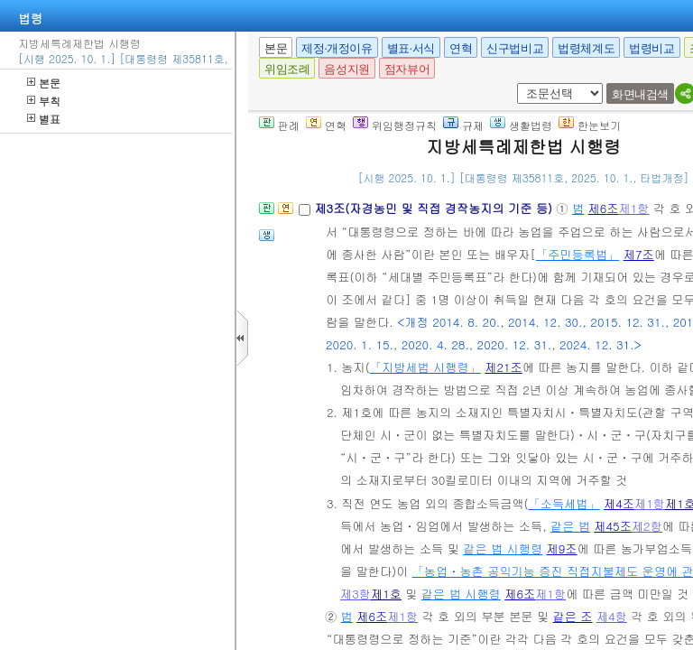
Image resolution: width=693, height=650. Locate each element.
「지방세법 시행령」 (425, 367)
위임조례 (287, 69)
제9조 (562, 548)
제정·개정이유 (336, 48)
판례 (279, 125)
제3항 (355, 593)
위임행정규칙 (395, 125)
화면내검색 (640, 94)
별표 (43, 118)
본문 (43, 82)
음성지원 (346, 69)
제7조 (639, 254)
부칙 (43, 100)
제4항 (611, 616)
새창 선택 (523, 83)
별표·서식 (411, 48)
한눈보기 (590, 125)
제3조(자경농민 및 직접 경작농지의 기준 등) (435, 208)
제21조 (503, 367)
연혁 (460, 48)
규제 (463, 125)
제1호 (386, 593)
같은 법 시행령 (502, 548)
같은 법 (570, 525)
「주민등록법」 (577, 254)
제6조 (603, 208)
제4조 (619, 503)
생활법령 (521, 125)
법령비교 (651, 48)
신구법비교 (514, 48)
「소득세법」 (564, 503)
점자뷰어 (407, 69)
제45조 (613, 525)
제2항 (647, 525)
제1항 (634, 208)
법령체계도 (586, 48)
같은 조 (573, 616)
